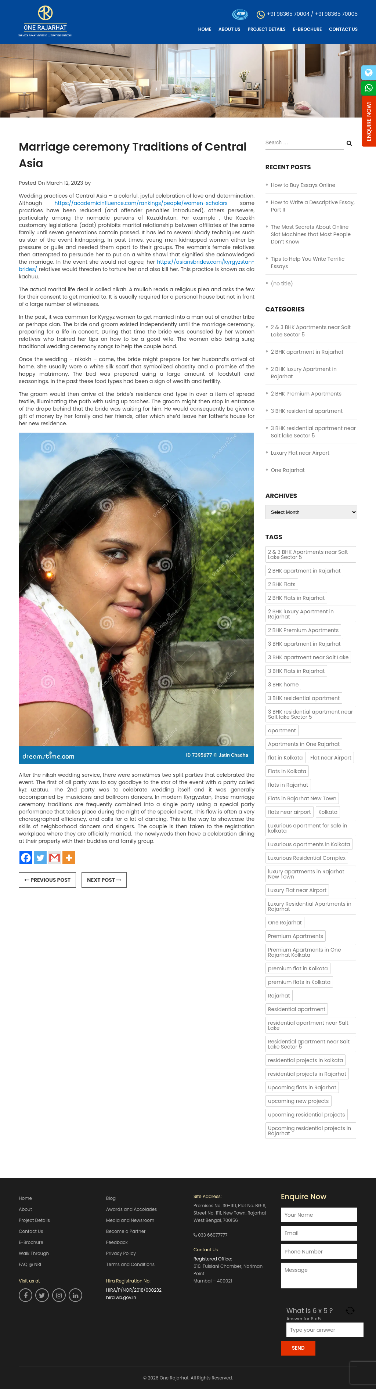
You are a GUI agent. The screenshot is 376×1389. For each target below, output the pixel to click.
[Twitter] (40, 857)
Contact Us (343, 29)
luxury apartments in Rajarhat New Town (306, 874)
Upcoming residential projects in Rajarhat (309, 1131)
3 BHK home (283, 684)
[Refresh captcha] (350, 1310)
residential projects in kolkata (305, 1060)
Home (204, 29)
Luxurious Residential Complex (307, 858)
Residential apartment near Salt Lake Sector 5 (309, 1044)
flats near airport (289, 812)
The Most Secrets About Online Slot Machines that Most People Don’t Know (311, 234)
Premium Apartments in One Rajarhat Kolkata (304, 952)
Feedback (117, 1242)
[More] (68, 857)
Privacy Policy (121, 1253)
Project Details (267, 29)
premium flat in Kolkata (298, 968)
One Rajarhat (288, 470)
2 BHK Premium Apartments (306, 393)
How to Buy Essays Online (303, 185)
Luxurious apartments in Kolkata (309, 844)
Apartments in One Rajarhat (304, 744)
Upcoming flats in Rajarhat (302, 1087)
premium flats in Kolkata (299, 982)
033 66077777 (212, 1235)
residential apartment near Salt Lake (308, 1025)
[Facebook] (25, 857)
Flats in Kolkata (287, 771)
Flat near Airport (330, 757)
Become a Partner (126, 1231)
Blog (111, 1198)
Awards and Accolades (131, 1209)
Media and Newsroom (130, 1220)
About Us (229, 29)
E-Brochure (307, 29)
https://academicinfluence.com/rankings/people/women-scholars (141, 203)
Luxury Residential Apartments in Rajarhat (309, 906)
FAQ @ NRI (30, 1264)
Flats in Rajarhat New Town (302, 798)
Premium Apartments (295, 936)
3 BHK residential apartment (307, 411)
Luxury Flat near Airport (300, 453)
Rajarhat (279, 995)
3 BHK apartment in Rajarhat (304, 643)
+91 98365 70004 (288, 14)
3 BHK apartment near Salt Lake (308, 657)
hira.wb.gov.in (121, 1297)
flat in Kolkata (285, 757)
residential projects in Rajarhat (307, 1074)
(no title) (282, 283)
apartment (282, 730)
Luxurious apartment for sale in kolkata (307, 828)
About (25, 1209)
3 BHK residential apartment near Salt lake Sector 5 (313, 432)
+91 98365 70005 (336, 14)
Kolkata (327, 812)
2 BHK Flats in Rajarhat (296, 598)
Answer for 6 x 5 (303, 1319)
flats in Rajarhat (288, 785)
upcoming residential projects (306, 1114)
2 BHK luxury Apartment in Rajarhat (301, 614)
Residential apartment (296, 1009)
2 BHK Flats (282, 584)
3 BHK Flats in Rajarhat (296, 671)
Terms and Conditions (130, 1264)
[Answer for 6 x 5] (325, 1330)
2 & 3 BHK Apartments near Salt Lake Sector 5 (308, 554)
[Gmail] (54, 857)
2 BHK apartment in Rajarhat (307, 352)
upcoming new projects (298, 1101)
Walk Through (34, 1253)
